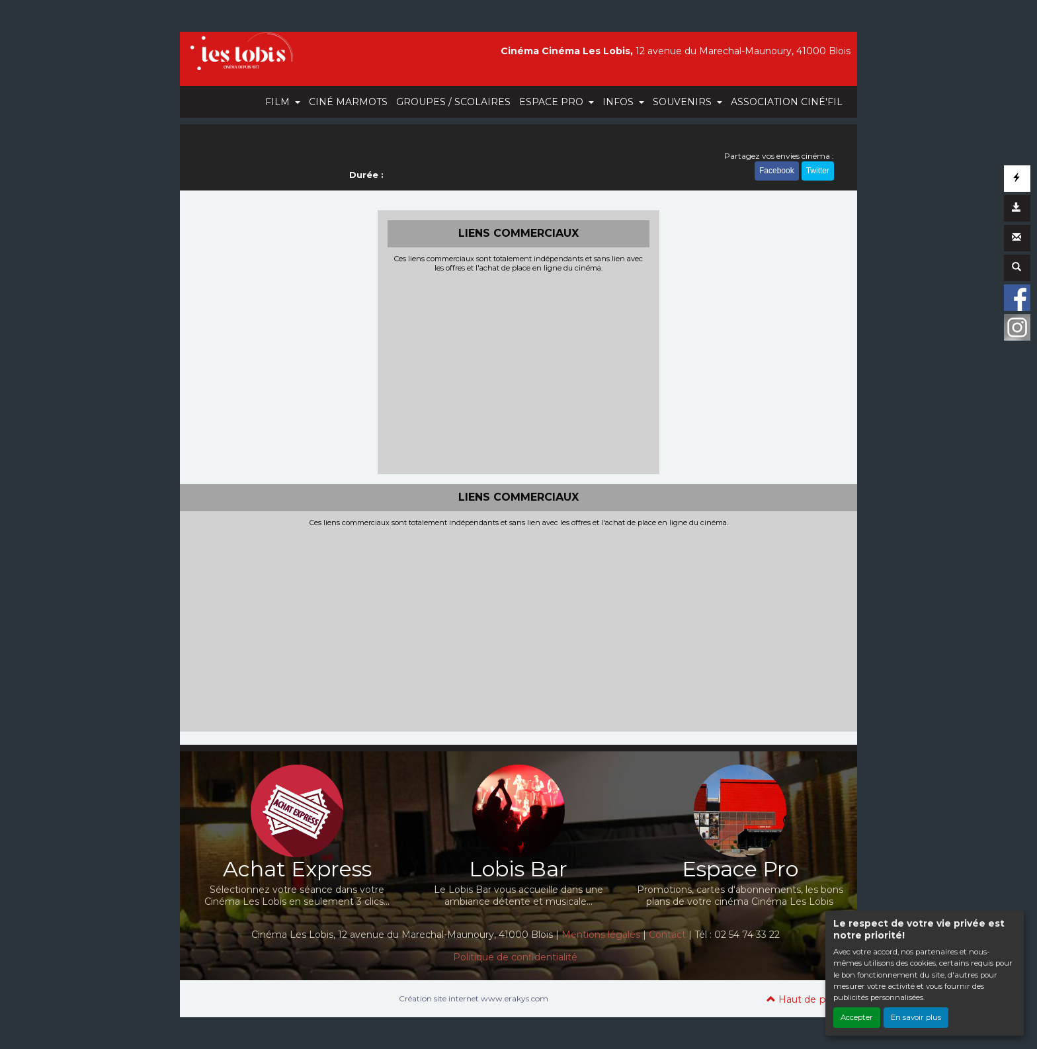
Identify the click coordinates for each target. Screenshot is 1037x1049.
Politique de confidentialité (515, 957)
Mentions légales (600, 935)
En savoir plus (916, 1017)
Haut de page (805, 999)
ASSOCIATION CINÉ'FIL (787, 102)
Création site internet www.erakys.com (473, 998)
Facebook (776, 170)
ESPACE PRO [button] (552, 102)
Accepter (857, 1017)
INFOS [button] (619, 102)
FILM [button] (278, 102)
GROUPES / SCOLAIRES (453, 102)
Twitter (817, 170)
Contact (667, 935)
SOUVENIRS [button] (683, 102)
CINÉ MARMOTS (348, 102)
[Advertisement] (519, 371)
